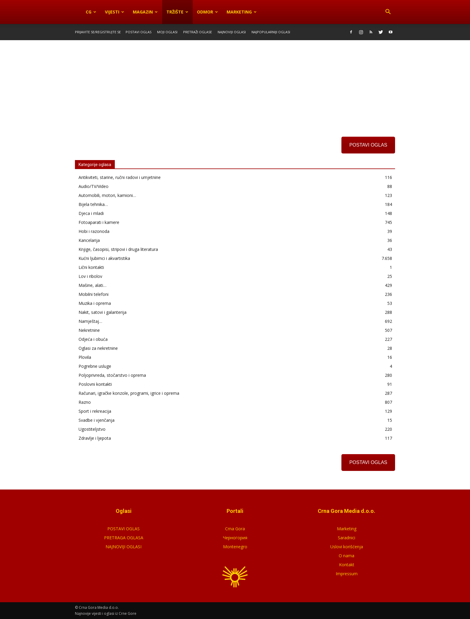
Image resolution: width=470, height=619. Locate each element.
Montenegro (235, 546)
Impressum (347, 573)
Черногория (235, 537)
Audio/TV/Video (94, 186)
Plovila (85, 357)
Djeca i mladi (91, 213)
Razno (85, 402)
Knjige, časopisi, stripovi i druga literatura (118, 249)
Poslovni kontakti (95, 384)
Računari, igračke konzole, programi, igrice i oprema (129, 393)
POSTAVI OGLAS (368, 144)
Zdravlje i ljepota (95, 438)
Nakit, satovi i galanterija (102, 312)
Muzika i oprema (95, 303)
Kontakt (346, 564)
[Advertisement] (235, 84)
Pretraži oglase (197, 32)
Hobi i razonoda (94, 231)
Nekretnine (89, 330)
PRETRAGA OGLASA (123, 537)
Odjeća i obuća (93, 339)
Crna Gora (235, 528)
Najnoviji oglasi (232, 32)
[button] (388, 12)
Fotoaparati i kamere (99, 222)
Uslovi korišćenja (346, 546)
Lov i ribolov (90, 276)
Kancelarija (89, 240)
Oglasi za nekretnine (98, 348)
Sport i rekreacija (95, 411)
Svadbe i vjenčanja (97, 420)
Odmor (207, 12)
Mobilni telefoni (94, 294)
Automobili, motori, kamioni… (107, 195)
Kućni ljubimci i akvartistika (104, 258)
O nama (346, 555)
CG (91, 12)
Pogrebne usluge (95, 366)
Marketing (242, 12)
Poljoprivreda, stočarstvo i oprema (112, 375)
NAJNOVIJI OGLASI (123, 546)
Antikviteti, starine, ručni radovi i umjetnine (120, 177)
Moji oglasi (167, 32)
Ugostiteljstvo (92, 429)
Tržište (177, 12)
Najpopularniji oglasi (270, 32)
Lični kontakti (91, 267)
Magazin (145, 12)
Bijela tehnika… (93, 204)
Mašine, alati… (92, 285)
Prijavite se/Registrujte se (98, 32)
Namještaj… (90, 321)
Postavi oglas (138, 32)
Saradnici (346, 537)
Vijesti (114, 12)
